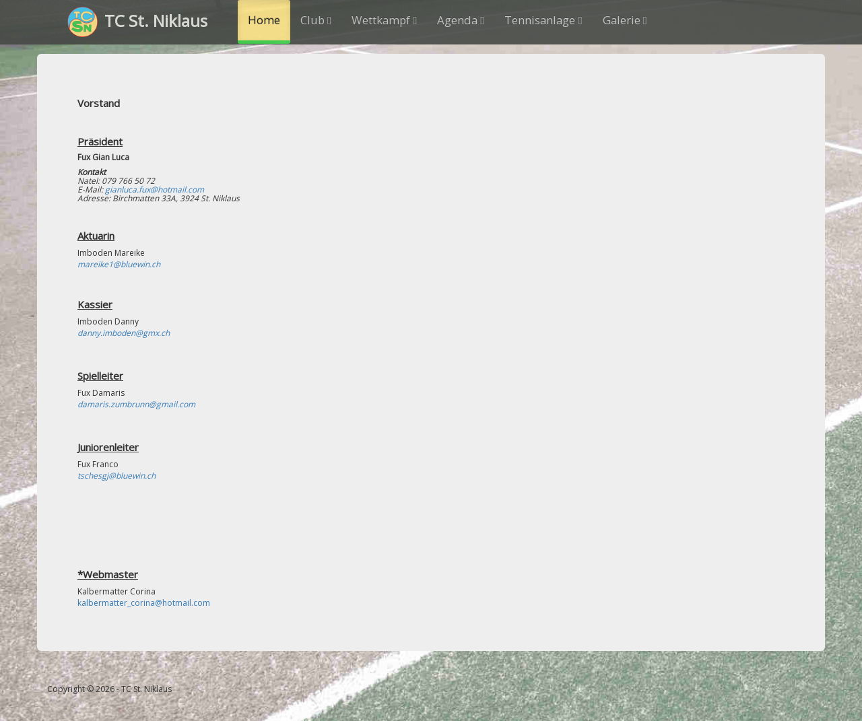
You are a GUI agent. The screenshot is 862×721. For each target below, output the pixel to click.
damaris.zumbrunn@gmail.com (136, 404)
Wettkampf (384, 20)
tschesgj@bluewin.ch (116, 475)
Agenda (460, 20)
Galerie (625, 20)
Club (315, 20)
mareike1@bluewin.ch (118, 264)
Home (264, 20)
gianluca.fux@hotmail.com (154, 189)
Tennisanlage (543, 20)
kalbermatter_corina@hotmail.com (143, 603)
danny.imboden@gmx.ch (123, 333)
